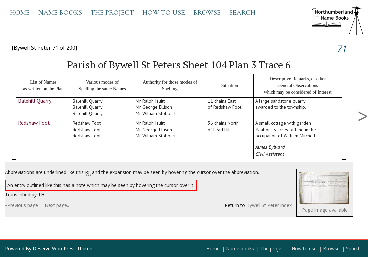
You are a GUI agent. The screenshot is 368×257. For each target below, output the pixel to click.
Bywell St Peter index (269, 205)
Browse (207, 12)
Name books (60, 12)
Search (242, 12)
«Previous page (21, 205)
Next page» (57, 205)
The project (112, 12)
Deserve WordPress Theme (62, 248)
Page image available (325, 210)
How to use (163, 12)
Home (20, 12)
